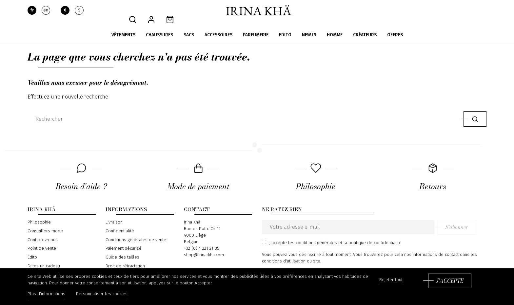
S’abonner (467, 218)
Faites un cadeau (44, 256)
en (45, 10)
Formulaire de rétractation (131, 265)
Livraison (114, 213)
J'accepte (449, 281)
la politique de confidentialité (373, 233)
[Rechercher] (244, 110)
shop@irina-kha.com (204, 245)
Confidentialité (120, 221)
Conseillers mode (45, 221)
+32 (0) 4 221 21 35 (201, 239)
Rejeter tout (391, 280)
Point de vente (42, 239)
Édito (32, 247)
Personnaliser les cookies (102, 294)
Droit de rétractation (125, 256)
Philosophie (39, 213)
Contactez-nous (43, 230)
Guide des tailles (122, 247)
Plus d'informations (46, 294)
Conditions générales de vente (136, 230)
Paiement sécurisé (124, 239)
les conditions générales (312, 233)
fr (32, 10)
